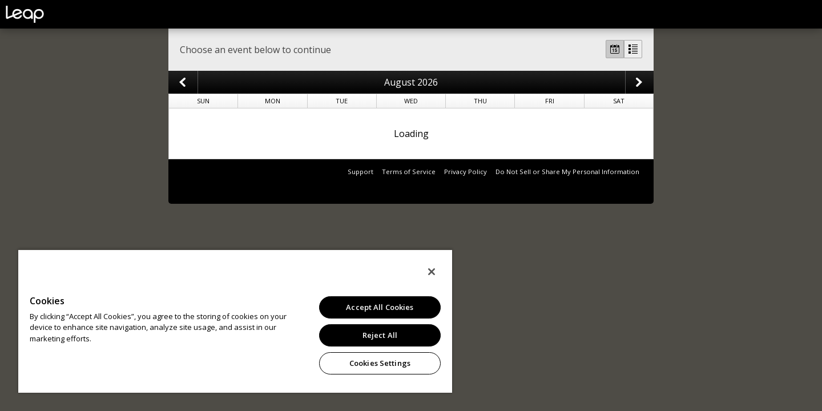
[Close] (431, 271)
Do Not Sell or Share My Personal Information (567, 171)
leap (63, 14)
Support (360, 171)
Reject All (379, 335)
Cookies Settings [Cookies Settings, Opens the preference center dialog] (379, 363)
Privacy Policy (465, 171)
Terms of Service (409, 171)
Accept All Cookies (379, 307)
